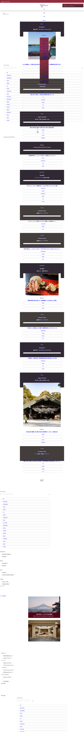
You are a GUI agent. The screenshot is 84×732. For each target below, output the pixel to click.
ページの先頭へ (3, 595)
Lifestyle (8, 104)
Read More (42, 479)
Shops (8, 117)
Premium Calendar (6, 554)
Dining (43, 190)
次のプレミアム (7, 662)
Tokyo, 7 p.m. (5, 581)
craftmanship (43, 251)
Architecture (9, 91)
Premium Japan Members (9, 136)
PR (43, 163)
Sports (4, 541)
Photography (9, 99)
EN (44, 12)
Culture (8, 120)
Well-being (9, 112)
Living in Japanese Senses (8, 574)
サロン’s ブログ (7, 677)
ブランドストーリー (8, 665)
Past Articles (2, 585)
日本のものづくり (7, 672)
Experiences (43, 160)
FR (44, 16)
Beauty (8, 109)
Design (8, 88)
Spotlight (4, 556)
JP (44, 9)
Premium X (4, 563)
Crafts (8, 93)
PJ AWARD (6, 681)
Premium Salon (5, 583)
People (8, 101)
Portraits (4, 565)
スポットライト (7, 658)
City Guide (9, 96)
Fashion (8, 107)
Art (7, 85)
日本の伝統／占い (7, 655)
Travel (43, 201)
